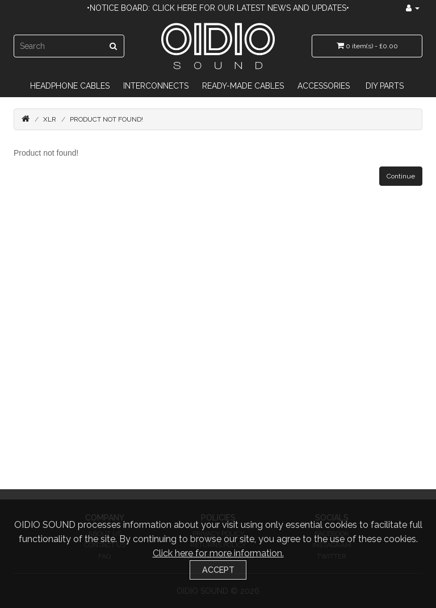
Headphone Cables (70, 85)
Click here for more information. (218, 553)
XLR (49, 119)
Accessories (323, 85)
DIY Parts (385, 85)
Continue (401, 176)
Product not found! (106, 119)
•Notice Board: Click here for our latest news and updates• (218, 8)
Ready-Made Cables (243, 85)
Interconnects (155, 85)
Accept (218, 569)
